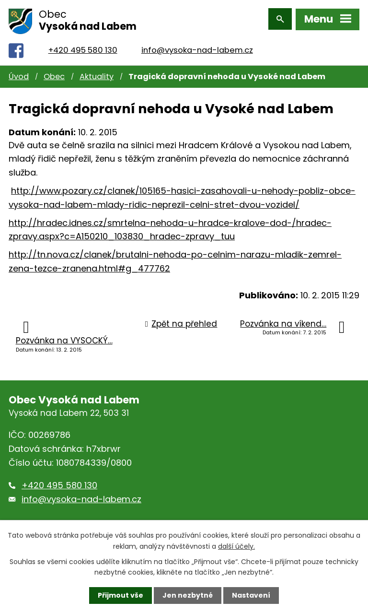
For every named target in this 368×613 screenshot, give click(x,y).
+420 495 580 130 (82, 48)
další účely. (236, 546)
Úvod (19, 74)
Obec (54, 74)
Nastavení (251, 595)
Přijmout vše (120, 595)
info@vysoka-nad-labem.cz (197, 48)
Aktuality (97, 74)
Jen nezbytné (187, 595)
